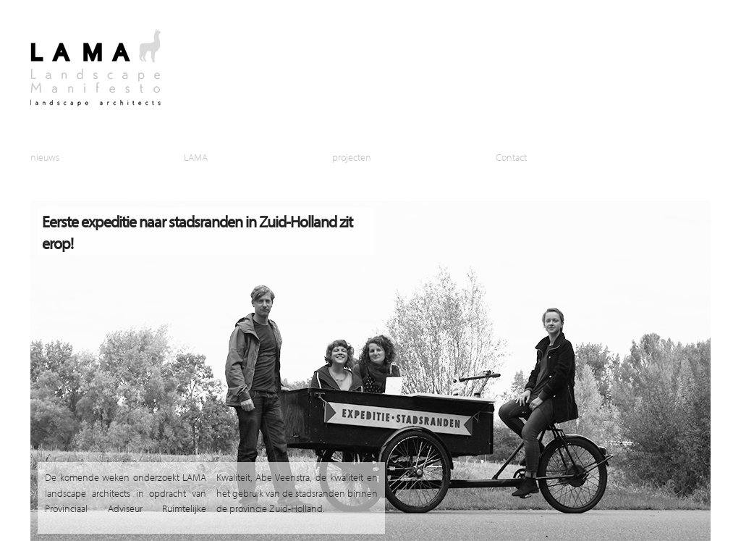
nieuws (44, 157)
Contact (511, 157)
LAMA (196, 157)
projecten (351, 157)
